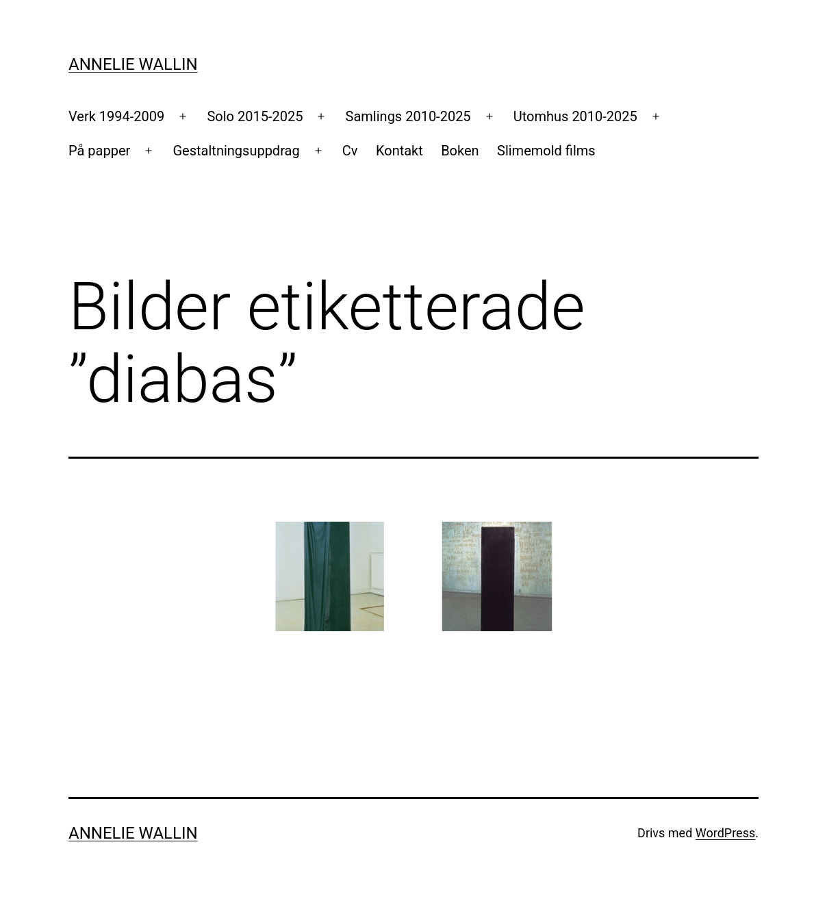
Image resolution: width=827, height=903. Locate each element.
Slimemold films (546, 150)
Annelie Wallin (133, 64)
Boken (460, 150)
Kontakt (399, 150)
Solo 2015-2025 (255, 116)
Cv (350, 150)
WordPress (725, 833)
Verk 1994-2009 (116, 116)
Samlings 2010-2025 (408, 116)
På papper (99, 150)
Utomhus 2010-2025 (575, 116)
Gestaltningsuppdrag (236, 150)
